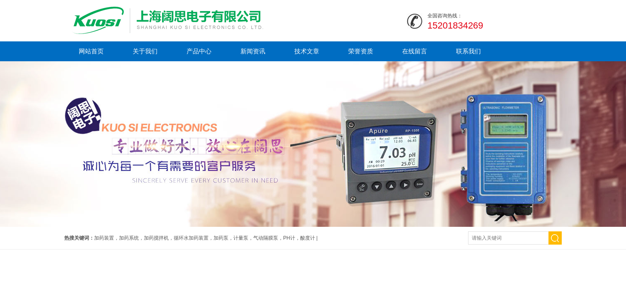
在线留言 (414, 51)
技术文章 (306, 51)
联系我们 (468, 51)
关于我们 (145, 51)
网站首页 (91, 51)
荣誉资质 (360, 51)
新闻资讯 (252, 51)
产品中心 (199, 51)
